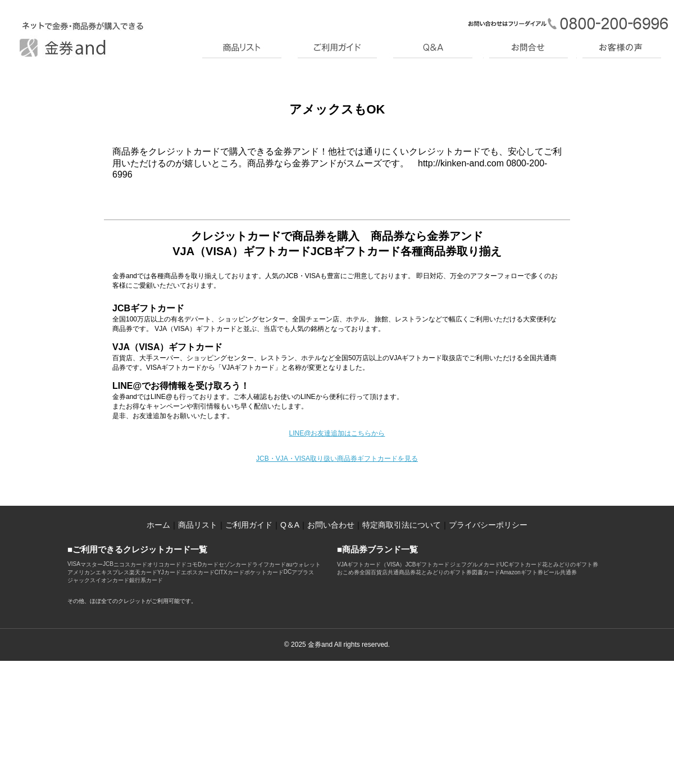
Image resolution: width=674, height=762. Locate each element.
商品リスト (197, 524)
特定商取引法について (401, 524)
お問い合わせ (330, 524)
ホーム (158, 524)
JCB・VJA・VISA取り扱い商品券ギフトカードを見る (337, 458)
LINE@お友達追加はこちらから (337, 433)
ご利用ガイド (248, 524)
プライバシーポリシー (488, 524)
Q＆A (289, 524)
